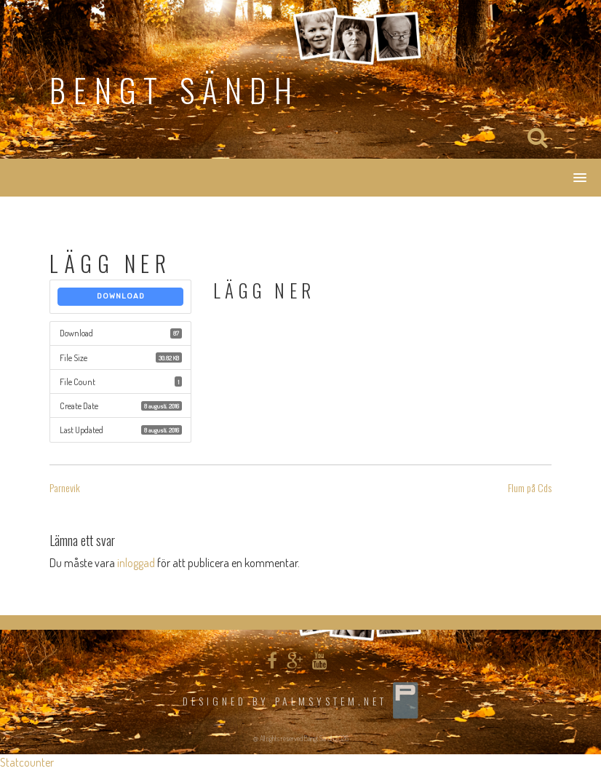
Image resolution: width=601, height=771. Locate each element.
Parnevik (64, 487)
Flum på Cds (530, 487)
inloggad (136, 562)
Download (121, 296)
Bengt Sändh (174, 90)
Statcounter (27, 762)
